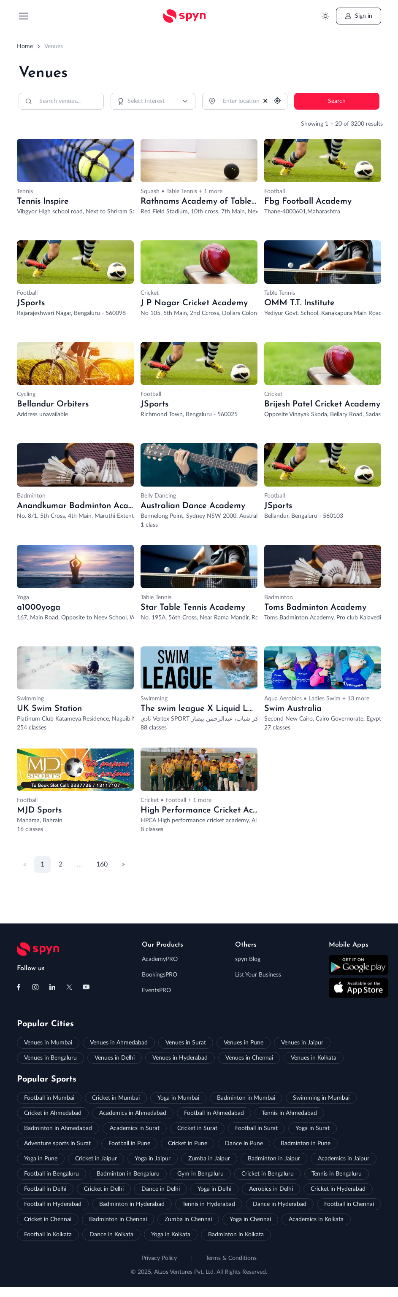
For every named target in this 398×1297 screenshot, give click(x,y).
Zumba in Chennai (188, 1219)
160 (102, 864)
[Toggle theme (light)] (325, 16)
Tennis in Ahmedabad (289, 1113)
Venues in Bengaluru (50, 1058)
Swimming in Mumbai (321, 1098)
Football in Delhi (45, 1189)
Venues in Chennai (249, 1058)
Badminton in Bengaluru (128, 1174)
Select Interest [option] (146, 101)
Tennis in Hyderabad (208, 1204)
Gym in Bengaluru (200, 1174)
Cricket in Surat (197, 1128)
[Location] (244, 101)
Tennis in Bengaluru (336, 1174)
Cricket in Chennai (47, 1219)
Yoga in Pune (40, 1159)
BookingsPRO (159, 975)
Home (25, 46)
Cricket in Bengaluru (267, 1174)
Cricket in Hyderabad (338, 1189)
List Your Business (258, 975)
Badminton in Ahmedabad (58, 1128)
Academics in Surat (135, 1128)
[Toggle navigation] (23, 16)
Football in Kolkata (48, 1235)
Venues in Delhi (115, 1058)
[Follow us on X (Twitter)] (69, 987)
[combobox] (153, 101)
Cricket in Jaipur (96, 1159)
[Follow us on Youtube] (86, 987)
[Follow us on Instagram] (35, 987)
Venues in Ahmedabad (119, 1043)
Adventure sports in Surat (57, 1143)
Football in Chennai (349, 1204)
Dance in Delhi (160, 1189)
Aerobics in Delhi (271, 1189)
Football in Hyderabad (52, 1204)
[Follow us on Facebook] (18, 987)
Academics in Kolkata (316, 1219)
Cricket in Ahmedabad (52, 1113)
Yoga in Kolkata (170, 1235)
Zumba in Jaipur (209, 1159)
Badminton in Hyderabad (132, 1204)
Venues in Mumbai (48, 1043)
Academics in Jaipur (343, 1159)
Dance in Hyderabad (279, 1204)
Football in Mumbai (49, 1098)
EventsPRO (156, 990)
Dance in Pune (244, 1143)
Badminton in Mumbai (246, 1098)
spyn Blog (247, 959)
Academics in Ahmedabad (132, 1113)
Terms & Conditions (231, 1258)
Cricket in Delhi (104, 1189)
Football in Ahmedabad (214, 1113)
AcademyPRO (160, 959)
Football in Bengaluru (51, 1174)
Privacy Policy (159, 1258)
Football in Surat (256, 1128)
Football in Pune (129, 1143)
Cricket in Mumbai (116, 1098)
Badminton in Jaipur (274, 1159)
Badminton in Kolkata (236, 1235)
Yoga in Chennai (250, 1219)
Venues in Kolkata (313, 1058)
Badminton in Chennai (118, 1219)
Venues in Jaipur (302, 1043)
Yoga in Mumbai (178, 1098)
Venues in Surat (185, 1043)
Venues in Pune (243, 1043)
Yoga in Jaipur (153, 1159)
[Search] (61, 101)
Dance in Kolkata (111, 1235)
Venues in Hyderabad (180, 1058)
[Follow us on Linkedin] (52, 987)
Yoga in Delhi (214, 1189)
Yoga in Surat (312, 1128)
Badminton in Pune (305, 1143)
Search (337, 101)
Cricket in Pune (187, 1143)
